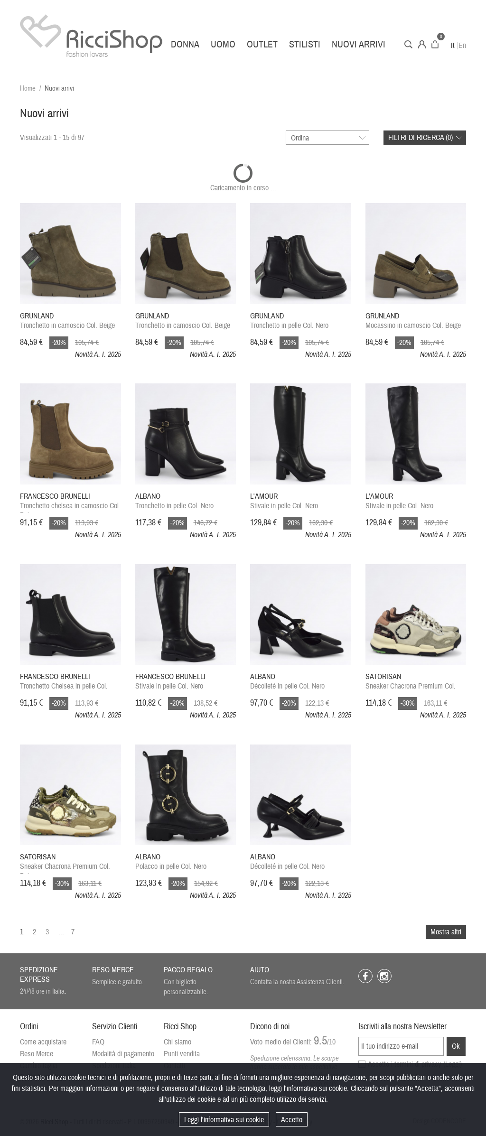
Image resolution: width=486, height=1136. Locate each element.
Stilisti (304, 44)
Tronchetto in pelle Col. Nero (289, 320)
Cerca (408, 44)
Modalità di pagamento (123, 1054)
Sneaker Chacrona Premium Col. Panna (410, 682)
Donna (185, 44)
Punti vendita (182, 1054)
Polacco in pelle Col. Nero (170, 861)
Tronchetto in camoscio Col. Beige (67, 320)
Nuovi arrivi (358, 44)
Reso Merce (36, 1054)
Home (28, 88)
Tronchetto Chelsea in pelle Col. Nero (64, 682)
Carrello (435, 44)
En (462, 45)
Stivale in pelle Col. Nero (284, 501)
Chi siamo (177, 1042)
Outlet (262, 44)
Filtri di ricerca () (420, 137)
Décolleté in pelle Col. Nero (287, 681)
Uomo (223, 44)
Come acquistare (43, 1042)
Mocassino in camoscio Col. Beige (413, 320)
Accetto (291, 1120)
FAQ (98, 1042)
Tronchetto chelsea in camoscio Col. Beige (70, 502)
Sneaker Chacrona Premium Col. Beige (65, 863)
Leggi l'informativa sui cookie (224, 1120)
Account (422, 44)
